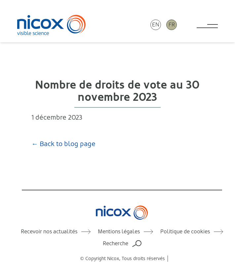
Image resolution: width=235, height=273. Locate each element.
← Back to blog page (63, 144)
